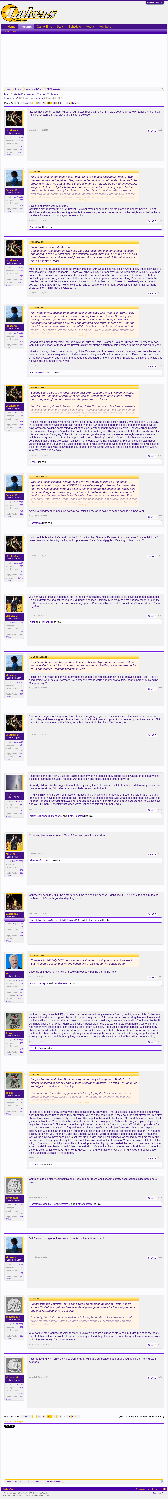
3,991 (20, 983)
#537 (160, 1197)
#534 (160, 977)
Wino (9, 973)
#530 (160, 734)
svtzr (49, 372)
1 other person (76, 815)
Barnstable (36, 227)
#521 (160, 130)
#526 (160, 516)
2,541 (20, 1327)
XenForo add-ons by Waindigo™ (15, 1495)
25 (38, 103)
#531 (160, 809)
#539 (160, 1344)
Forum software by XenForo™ (26, 1493)
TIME (33, 461)
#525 (160, 455)
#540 (160, 1377)
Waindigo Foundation (42, 1495)
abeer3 (46, 815)
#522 (160, 220)
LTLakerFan (12, 130)
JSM (46, 98)
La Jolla (20, 998)
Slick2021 (11, 615)
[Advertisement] (84, 59)
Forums (26, 27)
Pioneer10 (11, 190)
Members (105, 26)
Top (160, 1489)
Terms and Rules (159, 1493)
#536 (160, 1158)
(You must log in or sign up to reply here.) (141, 1416)
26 (43, 103)
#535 (160, 1041)
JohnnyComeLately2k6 (55, 920)
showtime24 (13, 1317)
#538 (160, 1257)
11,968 (20, 626)
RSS (164, 1489)
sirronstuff (35, 860)
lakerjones (12, 914)
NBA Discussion (25, 98)
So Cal (20, 152)
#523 (160, 293)
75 (68, 103)
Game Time (44, 26)
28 (54, 103)
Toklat (9, 1033)
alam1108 (35, 815)
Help (149, 1489)
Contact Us (140, 1489)
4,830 (20, 805)
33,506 (20, 1208)
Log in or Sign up (154, 2)
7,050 (20, 200)
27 (49, 103)
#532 (160, 854)
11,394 (20, 927)
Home (11, 26)
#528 (160, 615)
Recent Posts (10, 31)
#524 (160, 366)
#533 (160, 913)
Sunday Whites (8, 1489)
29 (59, 103)
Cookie (47, 1203)
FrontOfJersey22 (39, 983)
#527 (160, 556)
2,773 (20, 1043)
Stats (60, 26)
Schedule (75, 26)
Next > (75, 103)
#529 (160, 688)
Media (90, 26)
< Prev (24, 103)
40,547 (20, 140)
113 (21, 149)
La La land (19, 939)
